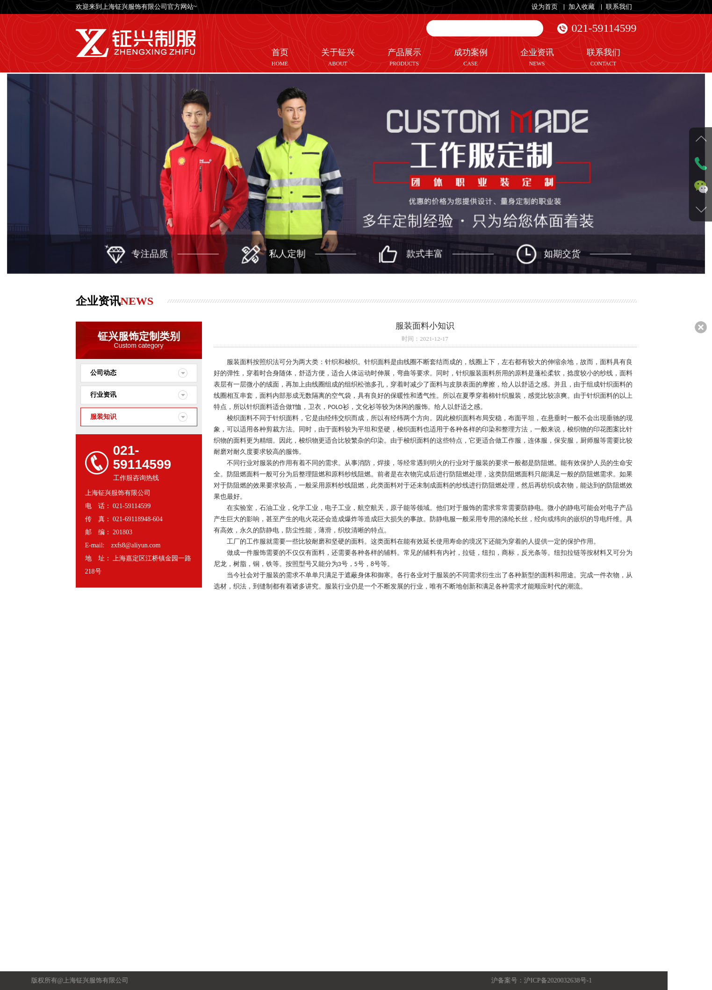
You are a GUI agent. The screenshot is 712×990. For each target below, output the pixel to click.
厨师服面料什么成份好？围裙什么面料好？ (277, 822)
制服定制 (156, 772)
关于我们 (267, 893)
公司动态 (103, 372)
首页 (280, 58)
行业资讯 (103, 394)
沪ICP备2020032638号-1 (165, 980)
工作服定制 (159, 761)
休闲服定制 (159, 792)
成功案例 (471, 58)
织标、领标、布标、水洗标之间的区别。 (277, 853)
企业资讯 (537, 58)
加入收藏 (581, 6)
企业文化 (267, 903)
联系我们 (619, 6)
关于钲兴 (338, 58)
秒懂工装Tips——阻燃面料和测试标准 (277, 771)
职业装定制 (159, 782)
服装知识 (103, 416)
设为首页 (545, 6)
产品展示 (404, 58)
